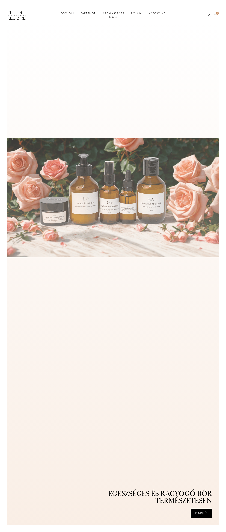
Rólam (136, 13)
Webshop (88, 13)
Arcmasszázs (113, 13)
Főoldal (67, 13)
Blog (113, 17)
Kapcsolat (157, 13)
